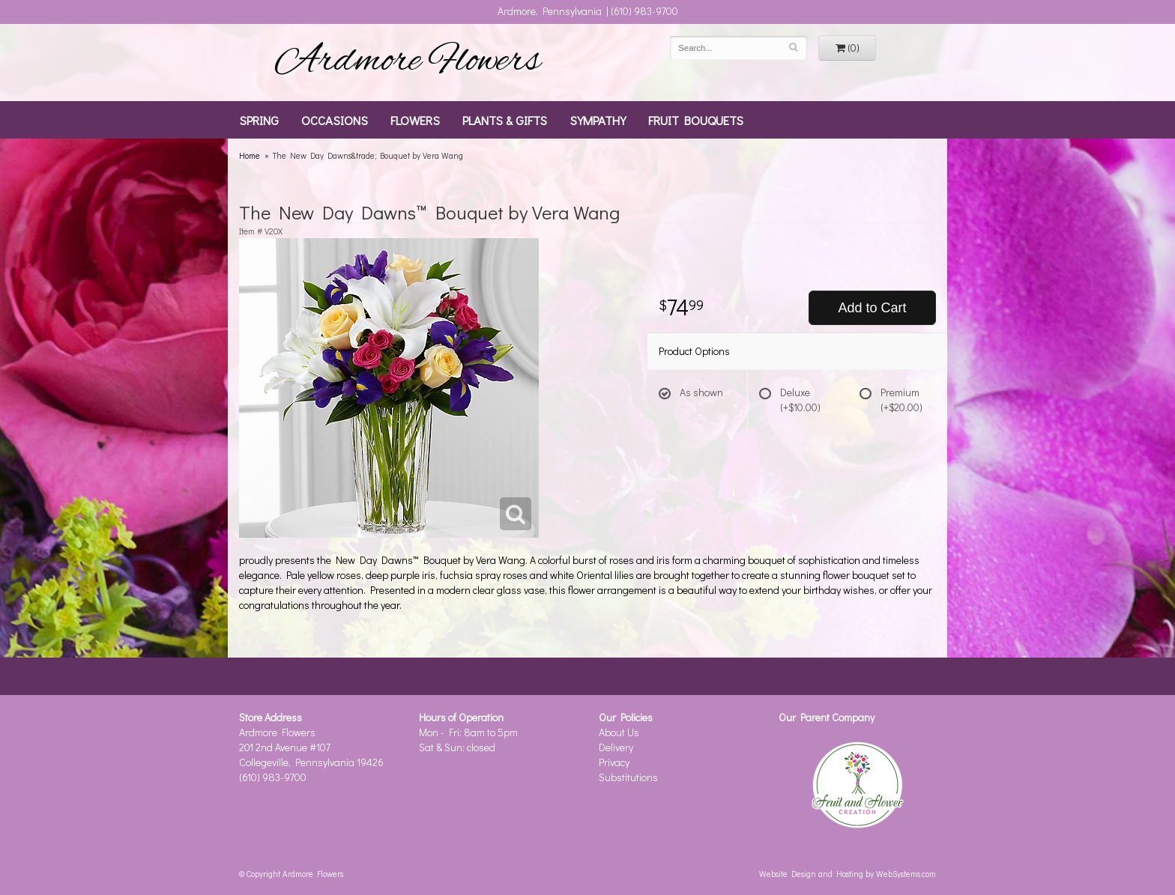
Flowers (415, 120)
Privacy (614, 762)
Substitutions (628, 777)
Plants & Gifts (504, 120)
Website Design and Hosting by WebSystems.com (847, 873)
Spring (259, 120)
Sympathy (598, 120)
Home (249, 155)
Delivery (616, 747)
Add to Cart (872, 307)
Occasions (334, 120)
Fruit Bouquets (695, 120)
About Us (619, 732)
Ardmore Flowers (407, 62)
